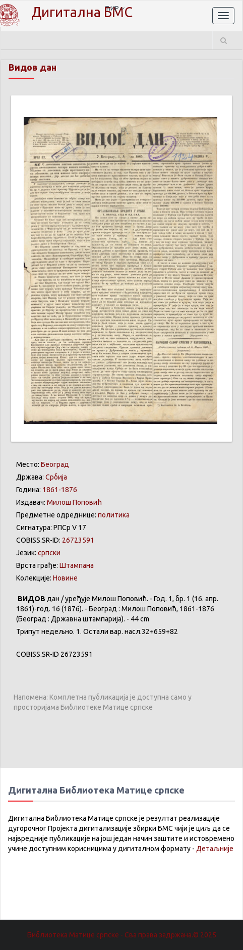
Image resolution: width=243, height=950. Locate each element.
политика (114, 515)
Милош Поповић (74, 502)
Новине (65, 578)
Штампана (76, 565)
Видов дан (32, 67)
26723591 (78, 540)
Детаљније (214, 849)
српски (49, 553)
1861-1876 (59, 490)
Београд (55, 464)
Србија (56, 477)
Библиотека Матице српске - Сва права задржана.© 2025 (121, 935)
